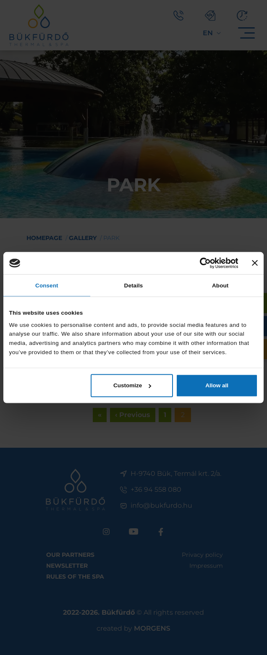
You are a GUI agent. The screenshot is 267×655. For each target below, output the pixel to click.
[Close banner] (255, 263)
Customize (132, 385)
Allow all (216, 385)
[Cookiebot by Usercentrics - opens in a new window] (201, 263)
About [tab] (220, 285)
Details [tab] (133, 285)
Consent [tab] (46, 285)
